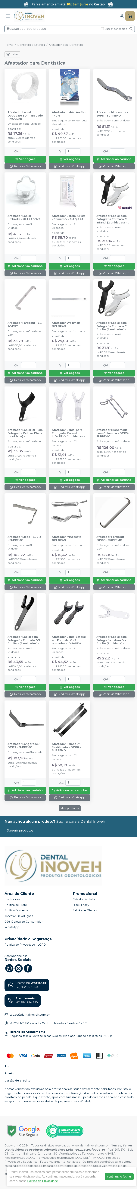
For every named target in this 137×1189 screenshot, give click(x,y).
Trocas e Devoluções (19, 916)
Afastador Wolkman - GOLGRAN (67, 324)
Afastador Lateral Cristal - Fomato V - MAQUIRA (69, 217)
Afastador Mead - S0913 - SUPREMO (24, 538)
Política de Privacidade (42, 1181)
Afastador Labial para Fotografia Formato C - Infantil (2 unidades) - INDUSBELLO (112, 219)
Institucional (13, 899)
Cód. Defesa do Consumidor (24, 921)
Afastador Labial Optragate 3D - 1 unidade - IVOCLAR (25, 115)
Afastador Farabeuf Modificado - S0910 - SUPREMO (66, 747)
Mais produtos (69, 808)
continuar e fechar (119, 1176)
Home (9, 44)
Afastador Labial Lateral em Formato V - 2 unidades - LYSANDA (69, 640)
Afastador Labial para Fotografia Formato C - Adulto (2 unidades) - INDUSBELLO (112, 326)
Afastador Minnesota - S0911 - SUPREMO (112, 114)
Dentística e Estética (31, 44)
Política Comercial (17, 910)
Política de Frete (16, 905)
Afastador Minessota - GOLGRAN (67, 538)
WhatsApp (12, 927)
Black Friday (81, 905)
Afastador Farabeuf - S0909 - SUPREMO (111, 538)
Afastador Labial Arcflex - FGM (69, 114)
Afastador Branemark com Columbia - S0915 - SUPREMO (112, 433)
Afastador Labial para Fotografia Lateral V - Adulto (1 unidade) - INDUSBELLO (111, 640)
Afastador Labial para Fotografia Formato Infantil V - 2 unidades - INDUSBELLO (68, 433)
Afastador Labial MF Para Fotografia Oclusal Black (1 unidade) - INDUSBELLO (25, 433)
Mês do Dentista (84, 899)
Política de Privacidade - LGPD (25, 944)
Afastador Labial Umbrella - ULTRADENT (24, 217)
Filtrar (12, 54)
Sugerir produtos (20, 830)
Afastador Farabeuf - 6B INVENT (25, 324)
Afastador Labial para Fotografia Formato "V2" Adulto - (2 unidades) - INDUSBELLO (25, 640)
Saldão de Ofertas (85, 910)
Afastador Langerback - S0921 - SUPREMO (24, 745)
